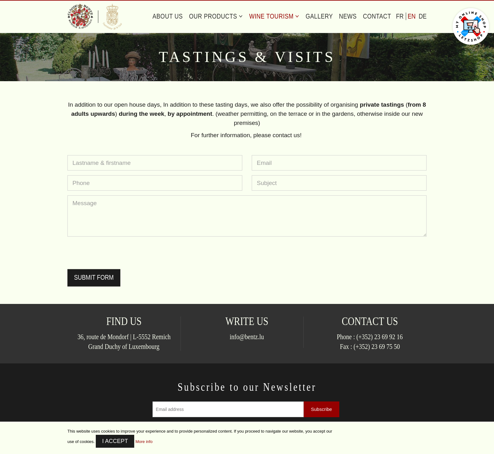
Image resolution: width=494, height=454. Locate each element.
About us (167, 16)
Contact (377, 16)
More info (143, 441)
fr (400, 16)
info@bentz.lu (247, 336)
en (412, 16)
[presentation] (115, 253)
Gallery (319, 16)
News (348, 16)
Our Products (216, 16)
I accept (115, 441)
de (423, 16)
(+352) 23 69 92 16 (380, 336)
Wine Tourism (274, 16)
